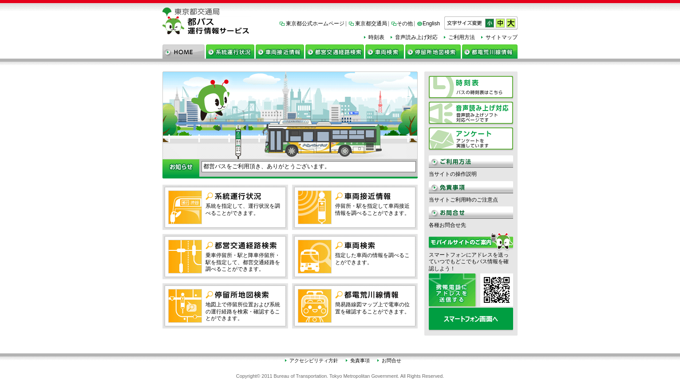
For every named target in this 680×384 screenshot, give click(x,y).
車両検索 (384, 51)
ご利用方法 (461, 37)
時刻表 (376, 37)
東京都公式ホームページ (315, 23)
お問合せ (391, 360)
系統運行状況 (230, 51)
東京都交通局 (371, 23)
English (431, 23)
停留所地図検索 (433, 51)
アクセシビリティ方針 (313, 360)
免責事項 (360, 360)
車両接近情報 (280, 51)
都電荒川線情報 (490, 51)
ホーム (183, 51)
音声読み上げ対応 (416, 37)
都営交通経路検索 (334, 51)
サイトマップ (502, 37)
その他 (405, 23)
